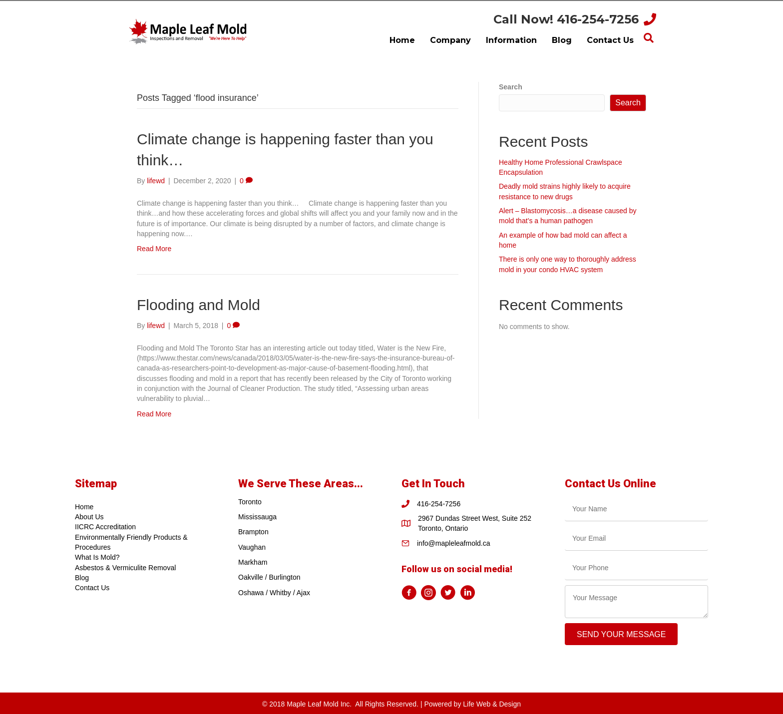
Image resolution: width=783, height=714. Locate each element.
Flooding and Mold (198, 305)
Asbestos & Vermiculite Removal (125, 568)
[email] (636, 538)
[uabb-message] (636, 601)
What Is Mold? (97, 557)
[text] (636, 509)
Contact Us (92, 588)
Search (510, 87)
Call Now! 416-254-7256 (566, 19)
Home (84, 507)
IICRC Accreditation (105, 527)
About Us (89, 517)
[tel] (636, 568)
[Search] (649, 38)
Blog (82, 578)
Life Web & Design (492, 704)
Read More (154, 249)
